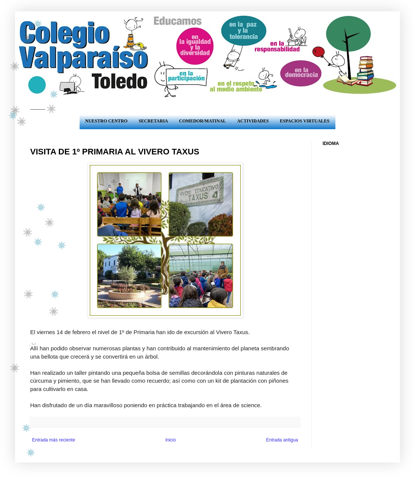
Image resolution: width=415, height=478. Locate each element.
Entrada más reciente (53, 440)
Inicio (170, 440)
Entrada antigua (282, 440)
